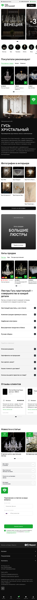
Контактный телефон (9, 510)
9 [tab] (22, 91)
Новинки (23, 63)
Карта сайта (4, 572)
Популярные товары (7, 63)
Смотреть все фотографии (18, 208)
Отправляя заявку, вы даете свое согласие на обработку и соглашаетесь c (19, 532)
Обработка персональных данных (10, 576)
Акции (17, 63)
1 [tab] (17, 41)
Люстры (3, 257)
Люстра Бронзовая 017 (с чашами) (21, 282)
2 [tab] (15, 91)
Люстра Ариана (5, 282)
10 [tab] (23, 91)
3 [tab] (16, 91)
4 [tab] (17, 91)
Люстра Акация (5, 87)
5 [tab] (18, 91)
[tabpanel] (13, 24)
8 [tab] (21, 91)
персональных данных (11, 531)
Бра (8, 257)
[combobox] (8, 513)
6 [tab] (19, 91)
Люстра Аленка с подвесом (19, 88)
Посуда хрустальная (17, 257)
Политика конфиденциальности (9, 574)
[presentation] (15, 522)
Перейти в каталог (18, 245)
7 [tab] (20, 91)
